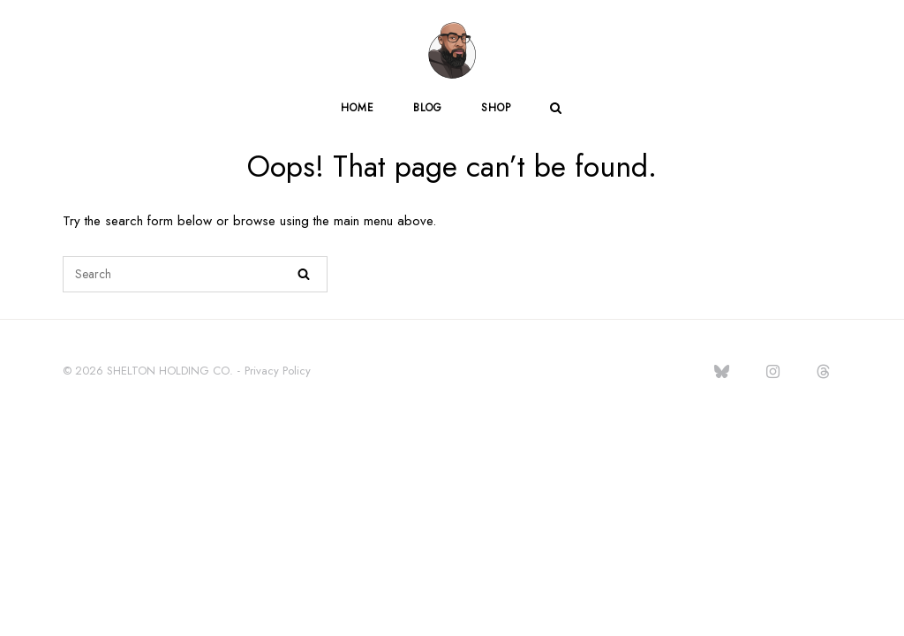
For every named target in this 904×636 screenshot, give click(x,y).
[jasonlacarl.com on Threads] (824, 372)
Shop (496, 108)
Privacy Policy (278, 370)
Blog (427, 108)
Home (357, 108)
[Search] (304, 274)
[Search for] (195, 274)
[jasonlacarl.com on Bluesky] (722, 372)
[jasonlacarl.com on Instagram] (772, 372)
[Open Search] (555, 110)
